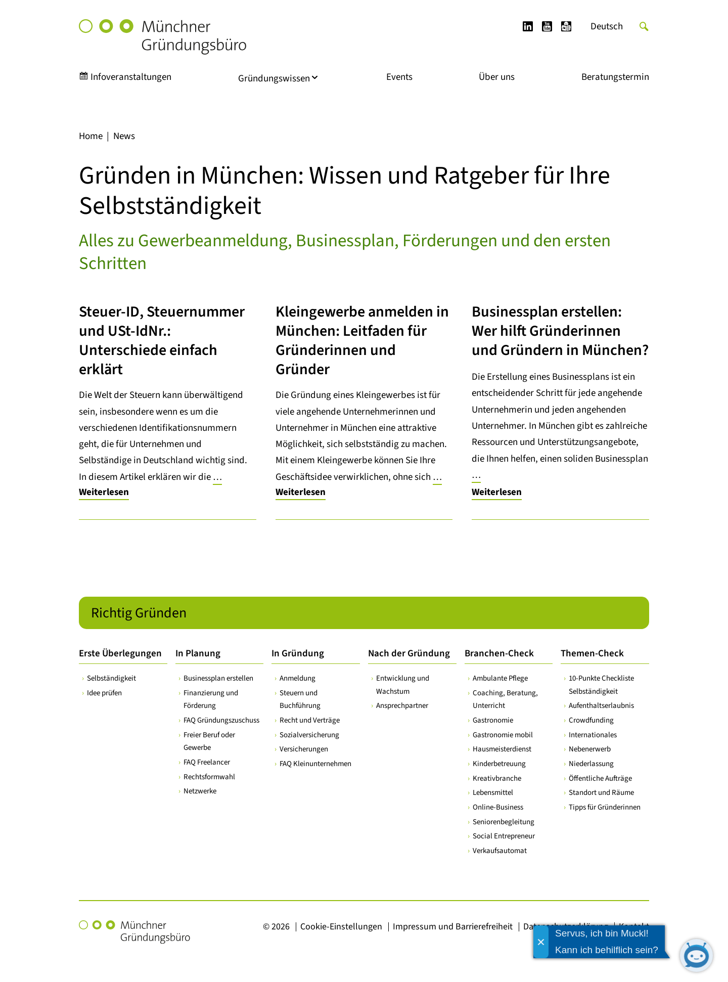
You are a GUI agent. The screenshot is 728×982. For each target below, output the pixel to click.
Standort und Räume (601, 792)
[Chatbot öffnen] (696, 955)
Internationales (593, 735)
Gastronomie (493, 720)
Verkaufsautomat (500, 850)
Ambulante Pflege (500, 678)
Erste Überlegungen (120, 653)
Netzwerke (200, 791)
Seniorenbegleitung (503, 822)
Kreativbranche (497, 778)
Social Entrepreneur (504, 836)
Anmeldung (297, 678)
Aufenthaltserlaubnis (601, 705)
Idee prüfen (104, 693)
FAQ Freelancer (207, 762)
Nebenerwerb (590, 749)
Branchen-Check (499, 653)
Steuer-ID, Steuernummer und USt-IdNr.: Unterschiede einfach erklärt (162, 340)
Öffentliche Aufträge (600, 778)
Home (91, 136)
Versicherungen (304, 749)
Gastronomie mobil (503, 735)
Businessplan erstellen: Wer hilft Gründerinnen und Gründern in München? (560, 331)
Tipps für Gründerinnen (605, 807)
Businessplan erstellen (218, 678)
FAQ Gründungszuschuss (221, 720)
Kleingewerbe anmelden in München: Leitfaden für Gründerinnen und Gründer (362, 340)
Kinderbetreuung (499, 763)
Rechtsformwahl (209, 777)
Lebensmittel (493, 792)
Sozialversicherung (309, 735)
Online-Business (498, 807)
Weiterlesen (104, 492)
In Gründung (297, 653)
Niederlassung (591, 763)
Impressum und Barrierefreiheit (453, 926)
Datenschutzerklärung (565, 926)
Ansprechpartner (402, 705)
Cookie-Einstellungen (341, 926)
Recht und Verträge (310, 720)
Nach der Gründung (409, 653)
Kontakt (634, 926)
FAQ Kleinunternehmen (315, 763)
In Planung (197, 653)
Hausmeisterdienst (502, 749)
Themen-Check (592, 653)
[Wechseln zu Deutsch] (606, 26)
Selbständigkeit (111, 678)
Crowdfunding (591, 720)
